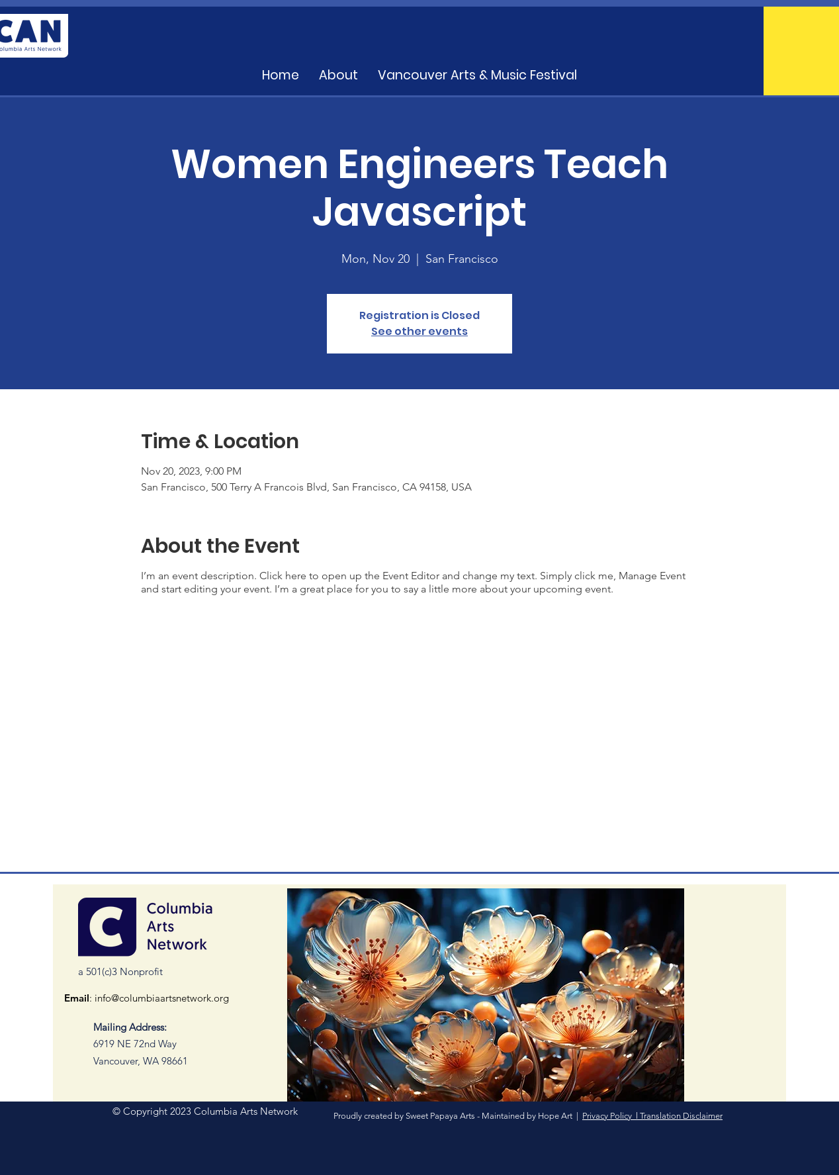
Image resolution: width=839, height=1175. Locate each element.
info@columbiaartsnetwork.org (162, 998)
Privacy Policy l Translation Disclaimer (652, 1116)
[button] (477, 75)
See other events (419, 331)
